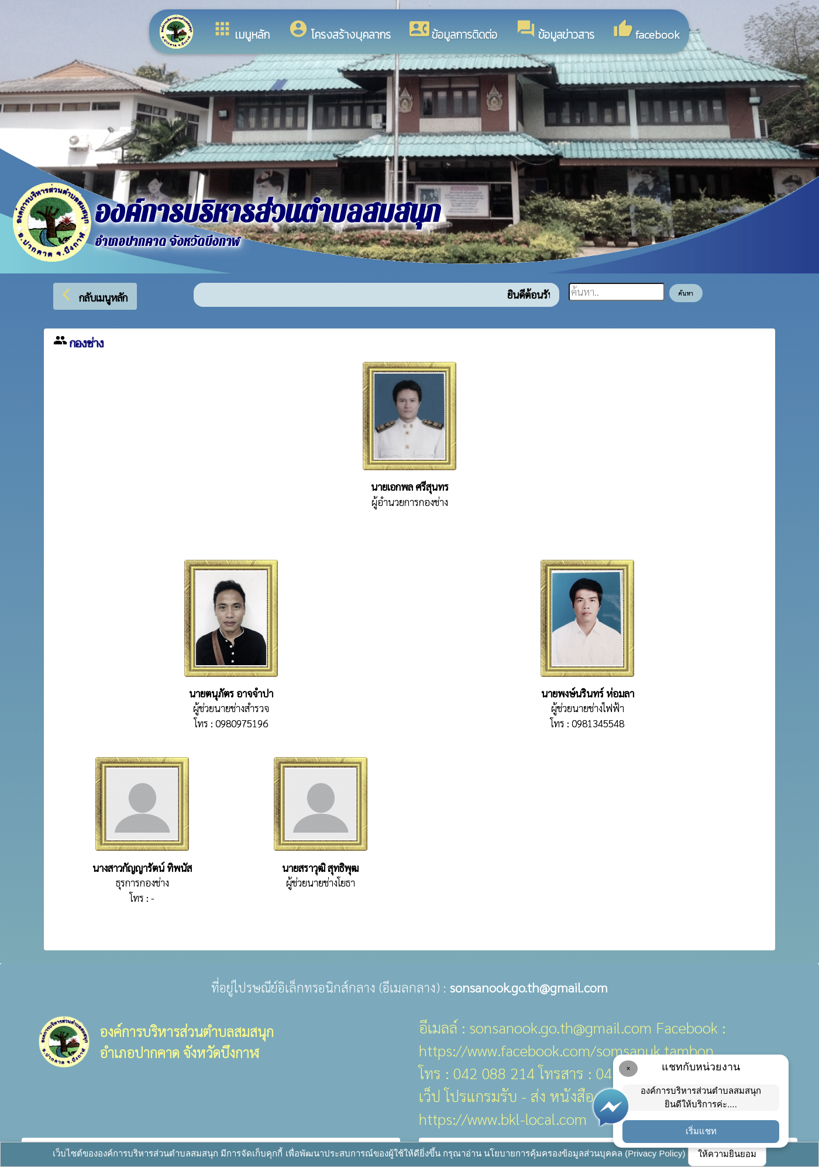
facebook (646, 31)
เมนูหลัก (241, 31)
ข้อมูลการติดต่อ (453, 31)
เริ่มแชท (701, 1131)
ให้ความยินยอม (727, 1154)
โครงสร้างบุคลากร (339, 31)
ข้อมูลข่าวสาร (555, 31)
